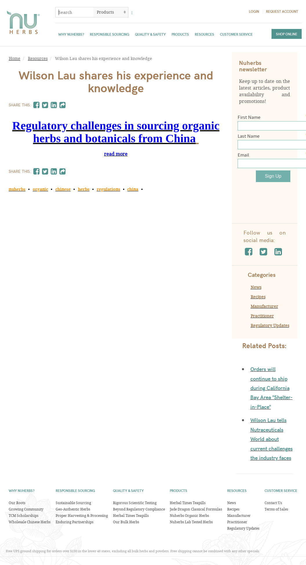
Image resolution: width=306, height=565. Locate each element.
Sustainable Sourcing (73, 502)
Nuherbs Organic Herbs (189, 515)
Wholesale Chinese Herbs (29, 521)
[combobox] (74, 12)
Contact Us (273, 502)
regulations (108, 189)
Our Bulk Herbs (126, 521)
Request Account (282, 11)
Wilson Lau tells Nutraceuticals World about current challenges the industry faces (271, 438)
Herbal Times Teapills (131, 515)
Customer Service (236, 34)
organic (40, 189)
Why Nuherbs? (71, 34)
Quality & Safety (150, 34)
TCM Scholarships (23, 515)
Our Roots (17, 502)
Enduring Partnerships (74, 521)
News (256, 287)
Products (180, 34)
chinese (63, 189)
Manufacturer (264, 306)
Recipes (258, 296)
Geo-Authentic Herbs (73, 509)
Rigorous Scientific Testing (134, 502)
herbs (84, 189)
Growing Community (26, 509)
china (132, 189)
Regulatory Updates (270, 325)
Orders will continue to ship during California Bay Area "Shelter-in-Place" (271, 387)
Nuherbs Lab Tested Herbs (191, 521)
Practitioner (262, 316)
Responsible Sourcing (109, 34)
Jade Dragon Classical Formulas (196, 509)
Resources (204, 34)
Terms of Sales (276, 509)
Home (14, 58)
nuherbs (17, 189)
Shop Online (286, 34)
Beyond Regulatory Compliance (139, 509)
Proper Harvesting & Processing (82, 515)
